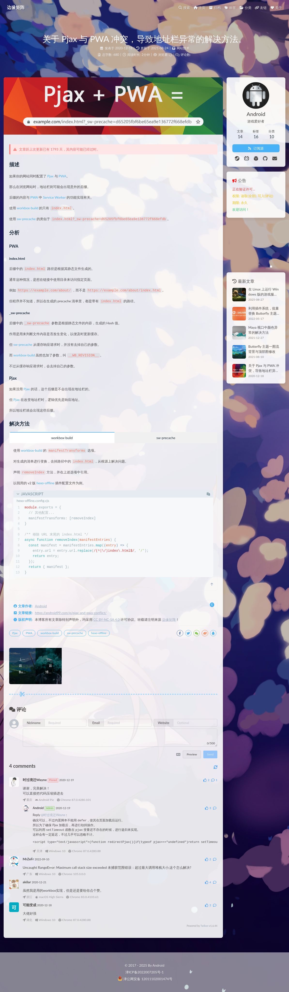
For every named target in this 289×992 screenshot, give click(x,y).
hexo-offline (50, 486)
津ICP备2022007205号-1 (144, 972)
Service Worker (58, 203)
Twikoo (189, 928)
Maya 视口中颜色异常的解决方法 (257, 329)
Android (45, 609)
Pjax (55, 182)
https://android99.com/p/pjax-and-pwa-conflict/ (75, 616)
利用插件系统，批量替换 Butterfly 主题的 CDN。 (257, 310)
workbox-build (32, 213)
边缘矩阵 (173, 623)
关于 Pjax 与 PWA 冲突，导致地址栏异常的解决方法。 (257, 368)
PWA (66, 182)
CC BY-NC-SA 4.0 (111, 623)
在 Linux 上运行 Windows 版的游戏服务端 (256, 291)
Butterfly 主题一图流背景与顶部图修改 (257, 349)
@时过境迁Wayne (57, 818)
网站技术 (183, 48)
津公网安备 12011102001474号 (145, 979)
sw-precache (30, 224)
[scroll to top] (197, 587)
